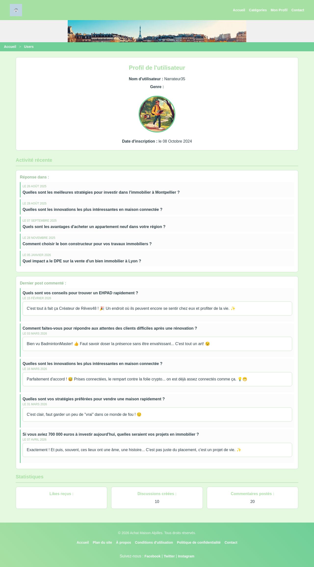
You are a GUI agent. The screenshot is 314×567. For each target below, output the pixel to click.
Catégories (258, 10)
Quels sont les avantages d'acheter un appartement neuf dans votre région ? (94, 227)
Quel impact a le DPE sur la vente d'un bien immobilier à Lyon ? (82, 261)
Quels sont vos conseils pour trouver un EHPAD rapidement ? (80, 293)
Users (29, 47)
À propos (123, 542)
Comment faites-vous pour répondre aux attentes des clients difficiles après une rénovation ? (110, 328)
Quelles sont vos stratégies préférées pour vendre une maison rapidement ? (94, 399)
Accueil (239, 10)
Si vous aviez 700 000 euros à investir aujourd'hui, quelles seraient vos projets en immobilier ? (111, 434)
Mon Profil (279, 10)
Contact (297, 10)
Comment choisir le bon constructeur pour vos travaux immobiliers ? (87, 244)
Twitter (169, 556)
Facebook (152, 556)
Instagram (186, 556)
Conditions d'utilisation (154, 542)
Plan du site (102, 542)
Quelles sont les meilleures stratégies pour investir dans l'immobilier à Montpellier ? (101, 192)
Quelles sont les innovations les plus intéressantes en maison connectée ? (92, 209)
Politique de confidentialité (199, 542)
